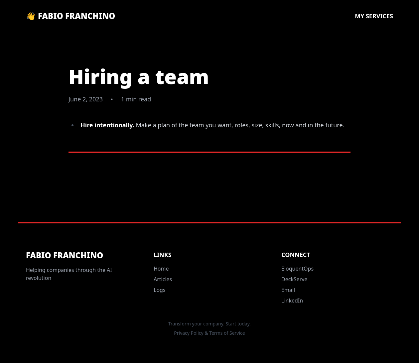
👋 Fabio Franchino (70, 16)
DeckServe (294, 279)
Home (161, 268)
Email (288, 290)
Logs (160, 290)
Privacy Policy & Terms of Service (209, 333)
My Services (374, 16)
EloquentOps (297, 268)
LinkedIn (292, 300)
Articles (163, 279)
